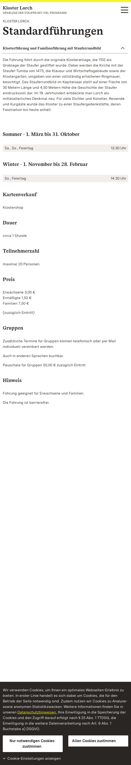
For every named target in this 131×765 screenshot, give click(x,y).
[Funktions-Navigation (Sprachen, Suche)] (124, 10)
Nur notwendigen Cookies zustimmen (31, 744)
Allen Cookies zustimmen (94, 741)
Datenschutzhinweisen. (37, 712)
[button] (65, 48)
